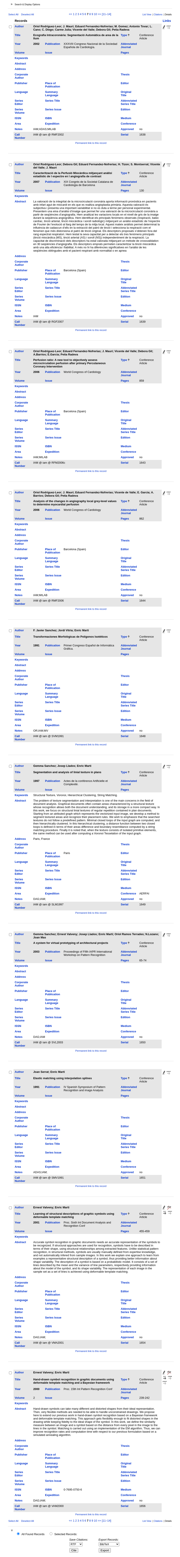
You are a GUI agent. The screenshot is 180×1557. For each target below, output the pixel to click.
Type (124, 35)
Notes (18, 129)
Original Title (126, 93)
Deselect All (27, 14)
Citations (158, 14)
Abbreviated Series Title (129, 102)
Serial (124, 134)
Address (20, 69)
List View (146, 14)
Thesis (125, 74)
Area (18, 123)
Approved (127, 129)
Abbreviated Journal (129, 45)
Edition (125, 109)
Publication (52, 43)
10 (95, 14)
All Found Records (32, 1534)
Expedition (52, 123)
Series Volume (19, 111)
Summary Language (51, 93)
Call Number (20, 136)
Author (19, 26)
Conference (128, 123)
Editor (125, 83)
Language (21, 92)
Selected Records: (65, 1534)
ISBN (48, 118)
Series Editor (19, 102)
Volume (19, 52)
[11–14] (106, 14)
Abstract (20, 63)
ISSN (18, 118)
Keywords (21, 58)
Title (17, 35)
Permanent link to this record (90, 143)
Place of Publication (52, 85)
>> (99, 14)
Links (167, 21)
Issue (48, 52)
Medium (126, 118)
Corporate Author (21, 76)
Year (18, 43)
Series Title (52, 100)
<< (70, 14)
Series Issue (53, 109)
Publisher (21, 83)
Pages (125, 52)
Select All (13, 14)
